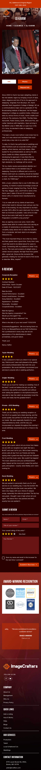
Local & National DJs (10, 747)
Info (9, 82)
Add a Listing (8, 714)
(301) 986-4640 (20, 5)
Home (9, 26)
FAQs (5, 721)
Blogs (5, 724)
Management (8, 695)
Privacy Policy (8, 702)
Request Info (24, 87)
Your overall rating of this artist (13, 530)
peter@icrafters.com (13, 768)
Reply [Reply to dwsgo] (32, 276)
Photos (24, 82)
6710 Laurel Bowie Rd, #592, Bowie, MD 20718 (16, 763)
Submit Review (27, 565)
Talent (5, 743)
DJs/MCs (18, 26)
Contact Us (7, 728)
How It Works (8, 717)
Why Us (6, 699)
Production (7, 740)
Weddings (6, 750)
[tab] (9, 82)
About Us (6, 692)
